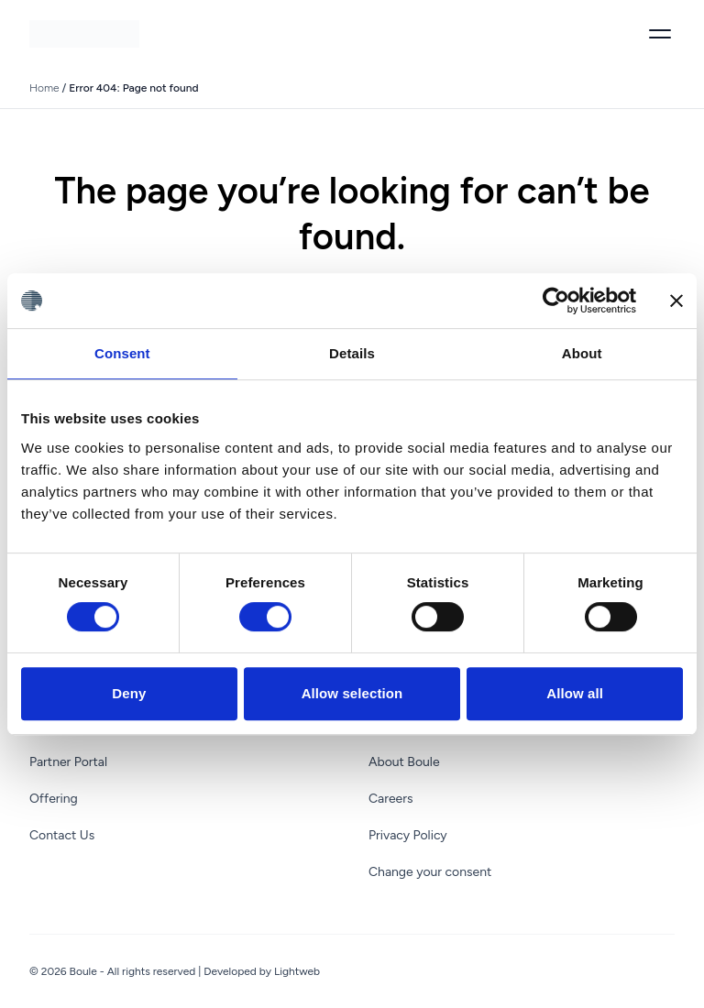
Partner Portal (68, 762)
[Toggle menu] (660, 34)
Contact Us (61, 835)
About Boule (404, 762)
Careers (390, 798)
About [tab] (582, 353)
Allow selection (352, 693)
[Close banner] (676, 300)
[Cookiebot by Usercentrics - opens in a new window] (556, 300)
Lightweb (297, 971)
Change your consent (429, 872)
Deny (129, 693)
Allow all (574, 693)
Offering (53, 798)
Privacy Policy (407, 835)
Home (44, 88)
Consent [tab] (122, 353)
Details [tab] (352, 353)
